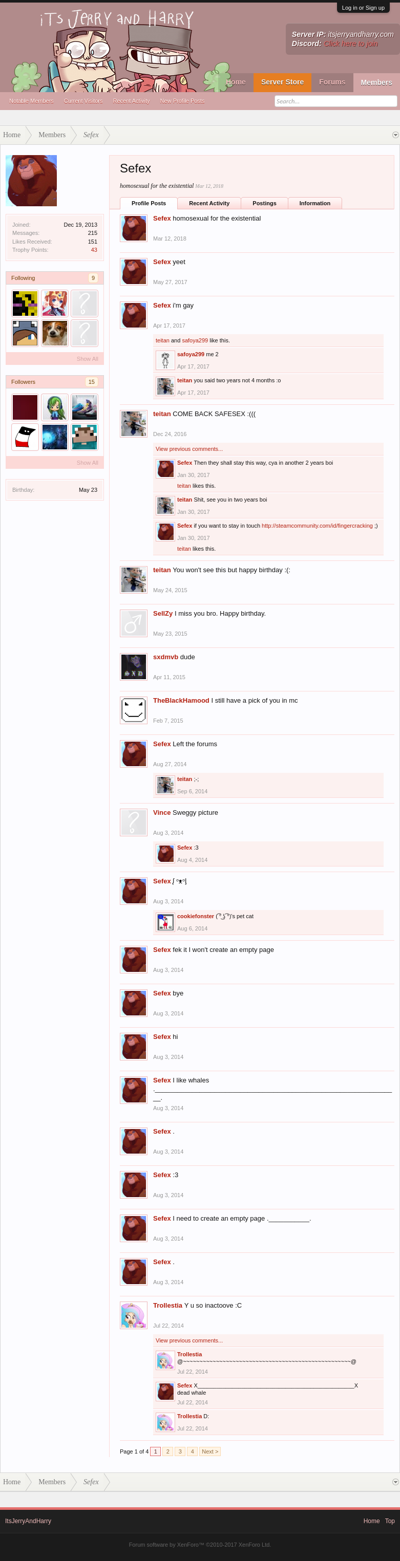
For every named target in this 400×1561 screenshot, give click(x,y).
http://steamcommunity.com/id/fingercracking (317, 526)
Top (390, 1521)
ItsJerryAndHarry (28, 1521)
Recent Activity (131, 101)
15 (92, 382)
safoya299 (195, 340)
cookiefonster (195, 916)
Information (315, 203)
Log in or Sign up (363, 8)
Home (236, 82)
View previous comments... (189, 449)
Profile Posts (149, 203)
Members (376, 82)
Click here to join (351, 43)
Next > (210, 1451)
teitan (163, 340)
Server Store (282, 82)
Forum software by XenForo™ (200, 1545)
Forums (332, 82)
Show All (87, 359)
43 (94, 250)
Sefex (162, 218)
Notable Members (31, 101)
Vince (162, 812)
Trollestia (167, 1305)
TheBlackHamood (181, 700)
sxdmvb (165, 657)
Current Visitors (83, 101)
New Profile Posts (182, 101)
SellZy (163, 613)
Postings (264, 203)
